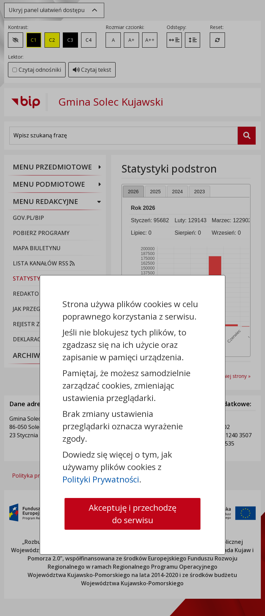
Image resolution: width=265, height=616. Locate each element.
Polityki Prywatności (100, 479)
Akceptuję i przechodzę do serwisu (132, 514)
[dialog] (132, 308)
